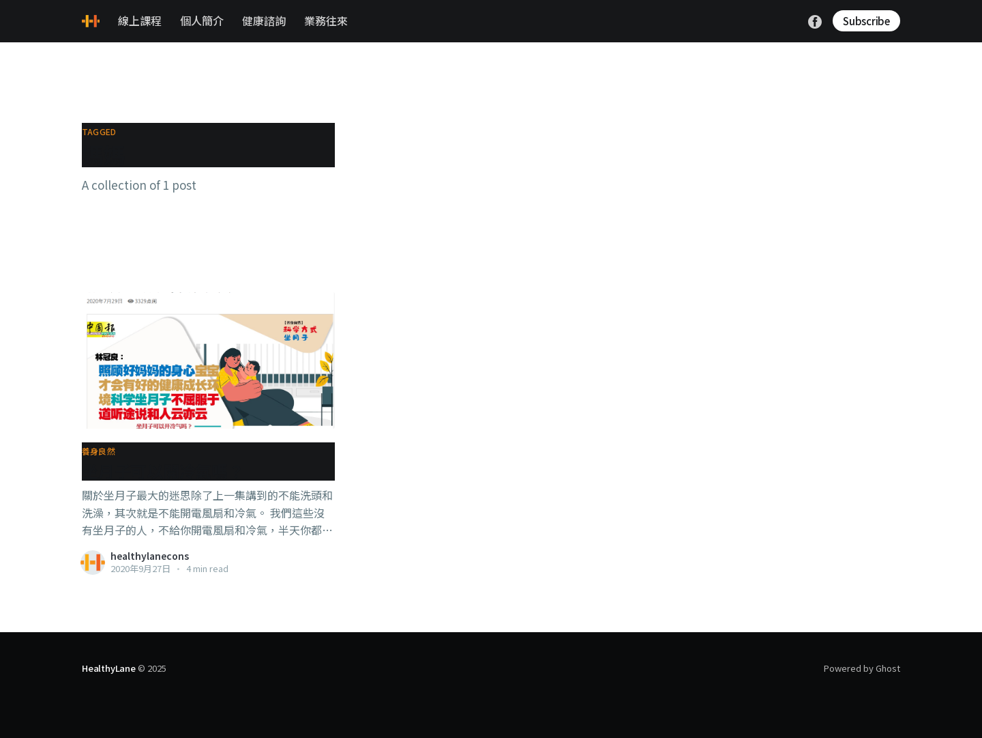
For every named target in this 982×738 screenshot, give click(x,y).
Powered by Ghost (862, 668)
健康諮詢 (264, 20)
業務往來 (326, 20)
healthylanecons (149, 556)
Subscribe (866, 21)
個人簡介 (202, 20)
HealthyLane (109, 668)
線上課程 (140, 20)
